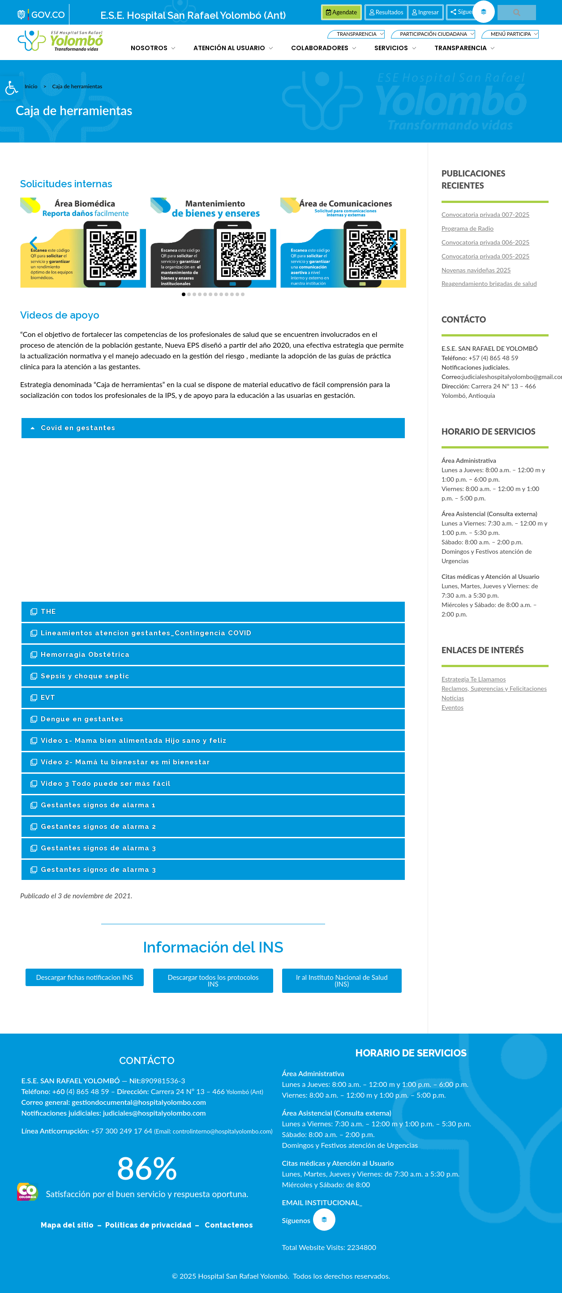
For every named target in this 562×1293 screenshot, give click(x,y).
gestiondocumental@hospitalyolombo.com (139, 1102)
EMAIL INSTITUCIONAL (320, 1202)
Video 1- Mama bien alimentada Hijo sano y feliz (134, 741)
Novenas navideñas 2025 (476, 270)
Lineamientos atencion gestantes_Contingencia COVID (146, 633)
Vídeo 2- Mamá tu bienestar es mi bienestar (125, 762)
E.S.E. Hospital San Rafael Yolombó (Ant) (193, 15)
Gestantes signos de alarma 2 (98, 827)
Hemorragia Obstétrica (85, 655)
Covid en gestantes (78, 428)
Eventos (452, 707)
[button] (11, 87)
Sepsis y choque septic (85, 676)
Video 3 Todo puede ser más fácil (106, 784)
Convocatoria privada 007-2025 (485, 214)
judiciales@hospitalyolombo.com (154, 1112)
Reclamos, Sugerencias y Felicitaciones (494, 688)
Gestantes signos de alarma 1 (98, 805)
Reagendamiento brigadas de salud (489, 283)
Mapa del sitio (68, 1225)
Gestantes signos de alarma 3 (98, 848)
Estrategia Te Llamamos (474, 679)
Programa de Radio (467, 228)
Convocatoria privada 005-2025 (485, 256)
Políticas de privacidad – (154, 1225)
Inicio (31, 86)
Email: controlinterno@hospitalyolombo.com (213, 1131)
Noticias (453, 698)
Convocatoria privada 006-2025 (485, 242)
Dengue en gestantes (82, 719)
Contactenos (229, 1225)
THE (48, 612)
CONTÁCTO (147, 1060)
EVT (48, 698)
